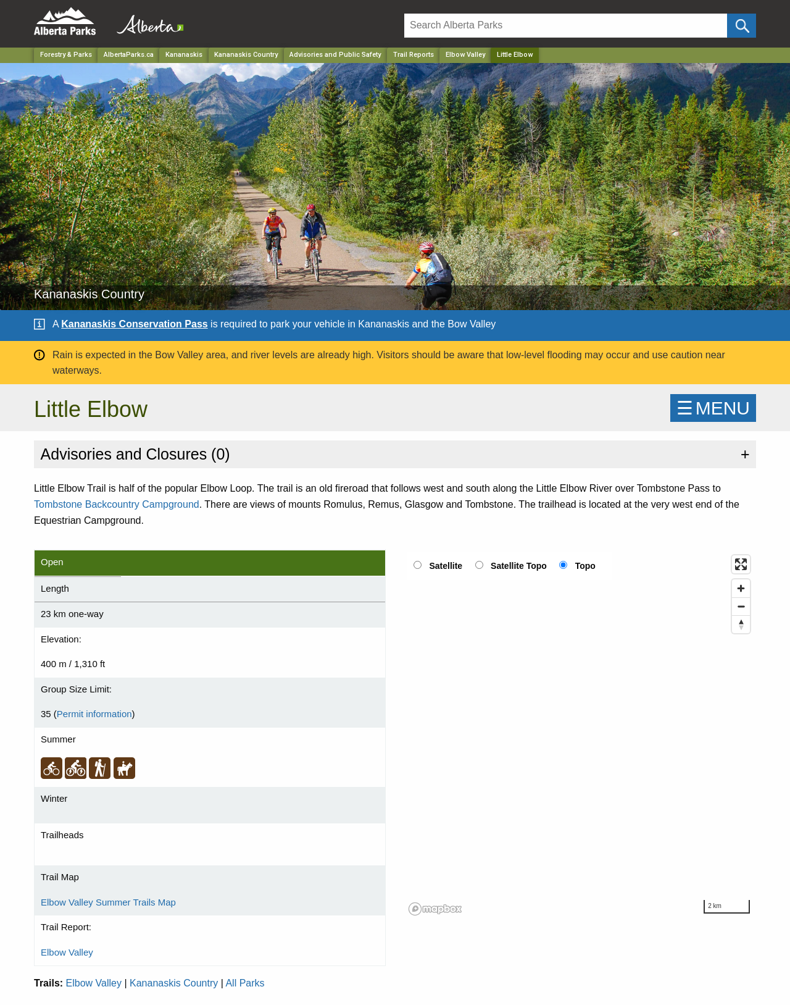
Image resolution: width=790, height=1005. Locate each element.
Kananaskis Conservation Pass (134, 324)
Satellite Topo (519, 566)
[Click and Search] (741, 26)
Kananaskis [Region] (183, 55)
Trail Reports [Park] (413, 55)
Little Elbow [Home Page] (515, 55)
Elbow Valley (465, 55)
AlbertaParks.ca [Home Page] (129, 55)
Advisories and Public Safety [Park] (335, 55)
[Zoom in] (741, 588)
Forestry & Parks (66, 55)
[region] (580, 734)
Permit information (94, 714)
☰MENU (713, 408)
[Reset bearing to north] (741, 624)
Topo (585, 566)
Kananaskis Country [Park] (246, 55)
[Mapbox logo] (435, 909)
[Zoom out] (741, 606)
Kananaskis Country (174, 983)
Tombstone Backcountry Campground (116, 504)
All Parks (244, 983)
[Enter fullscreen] (741, 564)
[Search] (565, 26)
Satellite (445, 566)
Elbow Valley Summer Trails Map (108, 902)
